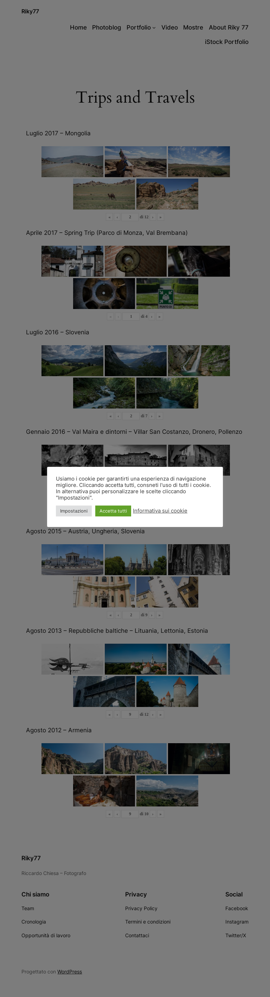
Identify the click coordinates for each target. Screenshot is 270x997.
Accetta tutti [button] (113, 511)
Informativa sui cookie (160, 511)
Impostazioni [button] (74, 511)
